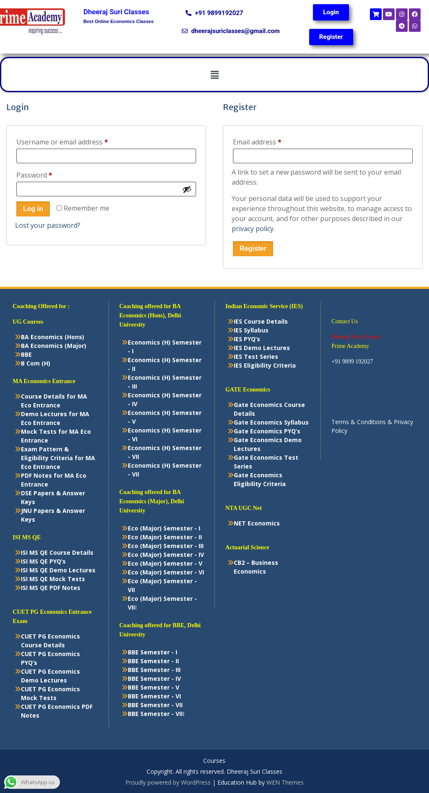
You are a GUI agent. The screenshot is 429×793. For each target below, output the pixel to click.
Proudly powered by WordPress (168, 782)
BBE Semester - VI (154, 696)
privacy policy (253, 228)
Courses (214, 761)
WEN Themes (285, 782)
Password (48, 174)
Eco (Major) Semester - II (165, 537)
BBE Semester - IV (154, 678)
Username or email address (76, 141)
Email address (271, 141)
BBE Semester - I (152, 652)
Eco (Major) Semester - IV (166, 555)
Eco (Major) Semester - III (166, 546)
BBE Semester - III (154, 670)
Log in (33, 208)
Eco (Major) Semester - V (165, 563)
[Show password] (186, 189)
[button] (214, 74)
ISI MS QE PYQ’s (43, 561)
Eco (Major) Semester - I (164, 528)
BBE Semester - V (153, 687)
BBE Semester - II (153, 661)
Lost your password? (47, 225)
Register (253, 248)
